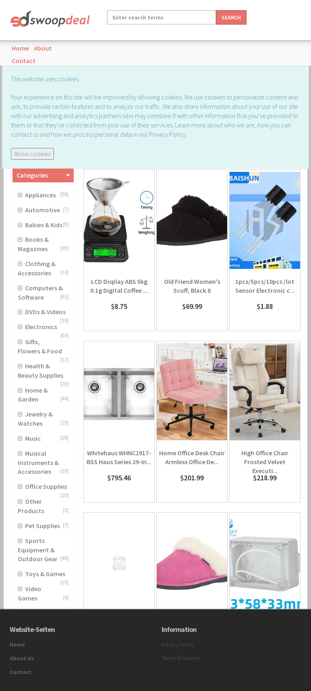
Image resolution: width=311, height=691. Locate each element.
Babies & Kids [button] (43, 225)
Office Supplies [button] (46, 486)
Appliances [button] (40, 195)
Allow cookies (32, 154)
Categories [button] (32, 175)
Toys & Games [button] (45, 574)
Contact (24, 61)
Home (20, 48)
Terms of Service (181, 657)
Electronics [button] (41, 327)
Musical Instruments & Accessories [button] (38, 462)
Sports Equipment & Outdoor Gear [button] (38, 550)
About (43, 48)
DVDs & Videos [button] (45, 312)
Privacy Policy (178, 644)
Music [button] (33, 438)
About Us (22, 658)
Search (231, 17)
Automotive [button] (42, 210)
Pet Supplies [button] (42, 526)
